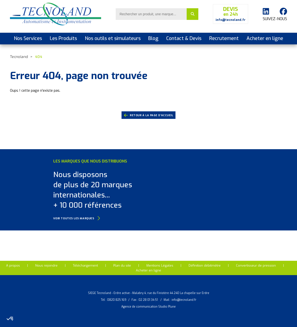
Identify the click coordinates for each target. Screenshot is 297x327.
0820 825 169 (116, 300)
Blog (153, 38)
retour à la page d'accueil (148, 115)
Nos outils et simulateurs (113, 38)
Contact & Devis (183, 38)
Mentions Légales (159, 265)
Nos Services (28, 38)
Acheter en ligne (264, 38)
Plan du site (122, 265)
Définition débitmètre (205, 265)
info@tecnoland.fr (184, 300)
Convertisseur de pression (256, 265)
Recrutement (224, 38)
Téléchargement (85, 265)
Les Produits (63, 38)
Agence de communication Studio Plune (148, 307)
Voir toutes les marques (76, 218)
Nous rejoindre (46, 265)
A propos (13, 265)
